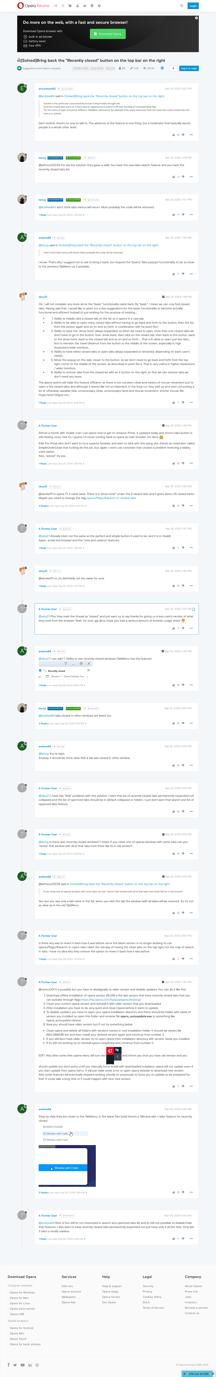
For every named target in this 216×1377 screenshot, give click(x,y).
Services (69, 1277)
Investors (191, 1302)
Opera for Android (21, 1327)
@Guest (89, 158)
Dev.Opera (109, 1302)
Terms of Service (153, 1307)
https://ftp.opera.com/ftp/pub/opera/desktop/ (111, 999)
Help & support (112, 1286)
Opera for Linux (20, 1303)
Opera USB (17, 1314)
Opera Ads (69, 1302)
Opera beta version (22, 1308)
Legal (147, 1277)
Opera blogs (110, 1291)
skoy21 (43, 296)
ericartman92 (47, 88)
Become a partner (196, 1307)
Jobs (188, 1296)
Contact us (192, 1313)
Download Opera (110, 34)
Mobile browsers (18, 1321)
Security (148, 1286)
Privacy (147, 1291)
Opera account (71, 1291)
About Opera (193, 1286)
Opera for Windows (22, 1292)
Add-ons (67, 1286)
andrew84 (45, 237)
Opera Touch (18, 1338)
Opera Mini (17, 1333)
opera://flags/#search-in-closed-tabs (111, 498)
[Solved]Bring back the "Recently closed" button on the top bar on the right (114, 96)
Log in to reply (189, 68)
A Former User (48, 425)
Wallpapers (69, 1296)
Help (106, 1277)
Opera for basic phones (25, 1344)
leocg (42, 157)
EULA (146, 1302)
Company (193, 1277)
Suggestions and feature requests (42, 68)
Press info (191, 1291)
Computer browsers (20, 1285)
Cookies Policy (152, 1296)
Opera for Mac (19, 1297)
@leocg (59, 238)
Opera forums (111, 1296)
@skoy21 (65, 529)
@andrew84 (65, 89)
